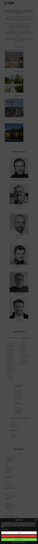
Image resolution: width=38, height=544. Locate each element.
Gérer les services (5, 529)
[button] (36, 520)
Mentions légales (22, 542)
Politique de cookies (15, 542)
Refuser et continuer (19, 536)
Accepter (19, 532)
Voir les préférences (19, 539)
